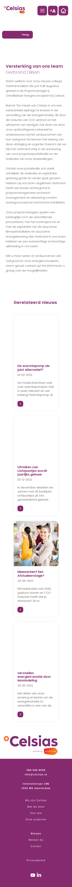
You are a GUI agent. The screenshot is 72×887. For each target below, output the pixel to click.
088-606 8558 (36, 770)
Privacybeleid (36, 860)
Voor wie (36, 813)
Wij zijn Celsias (36, 800)
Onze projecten (36, 819)
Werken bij (36, 840)
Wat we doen (36, 806)
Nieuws (36, 833)
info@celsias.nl (36, 774)
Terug (25, 34)
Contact (36, 846)
